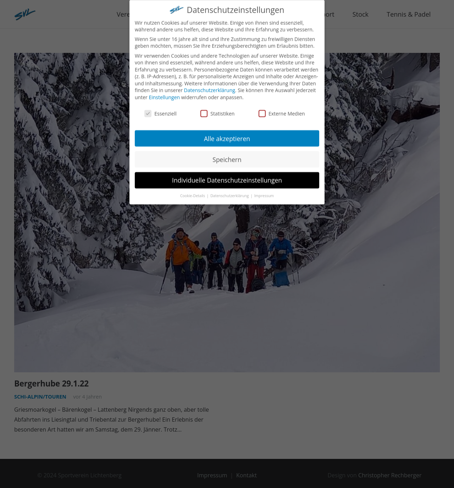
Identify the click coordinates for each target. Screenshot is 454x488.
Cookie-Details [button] (193, 190)
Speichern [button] (226, 154)
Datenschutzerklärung (209, 85)
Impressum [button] (264, 190)
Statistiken (217, 108)
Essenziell (160, 108)
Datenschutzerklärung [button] (230, 190)
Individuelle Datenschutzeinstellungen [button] (227, 175)
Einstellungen (164, 92)
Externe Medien (282, 108)
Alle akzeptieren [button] (227, 133)
